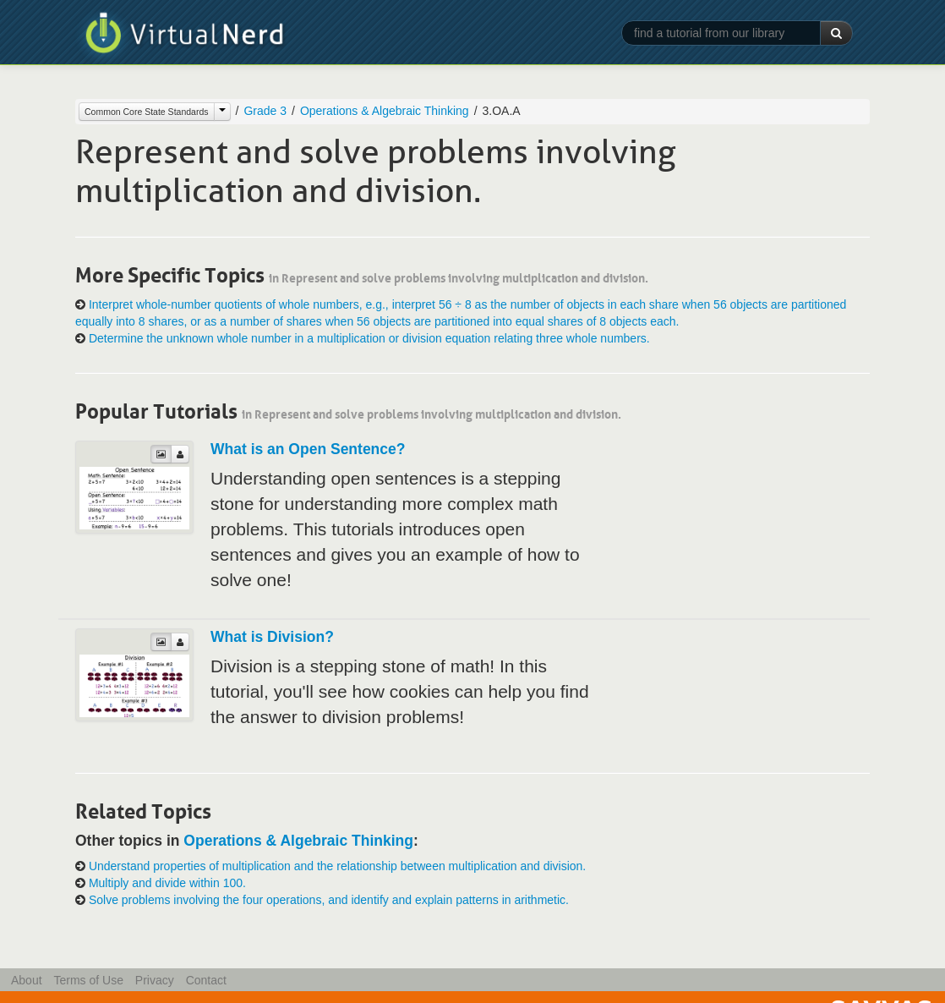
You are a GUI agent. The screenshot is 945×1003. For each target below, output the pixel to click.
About (26, 980)
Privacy (154, 980)
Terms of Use (88, 980)
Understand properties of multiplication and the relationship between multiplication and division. (337, 866)
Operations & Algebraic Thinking (384, 111)
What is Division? (272, 636)
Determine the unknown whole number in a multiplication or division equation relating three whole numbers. (369, 338)
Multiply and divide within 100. (167, 883)
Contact (206, 980)
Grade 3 (265, 111)
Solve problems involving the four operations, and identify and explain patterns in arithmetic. (329, 900)
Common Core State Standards (147, 112)
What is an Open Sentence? (307, 449)
